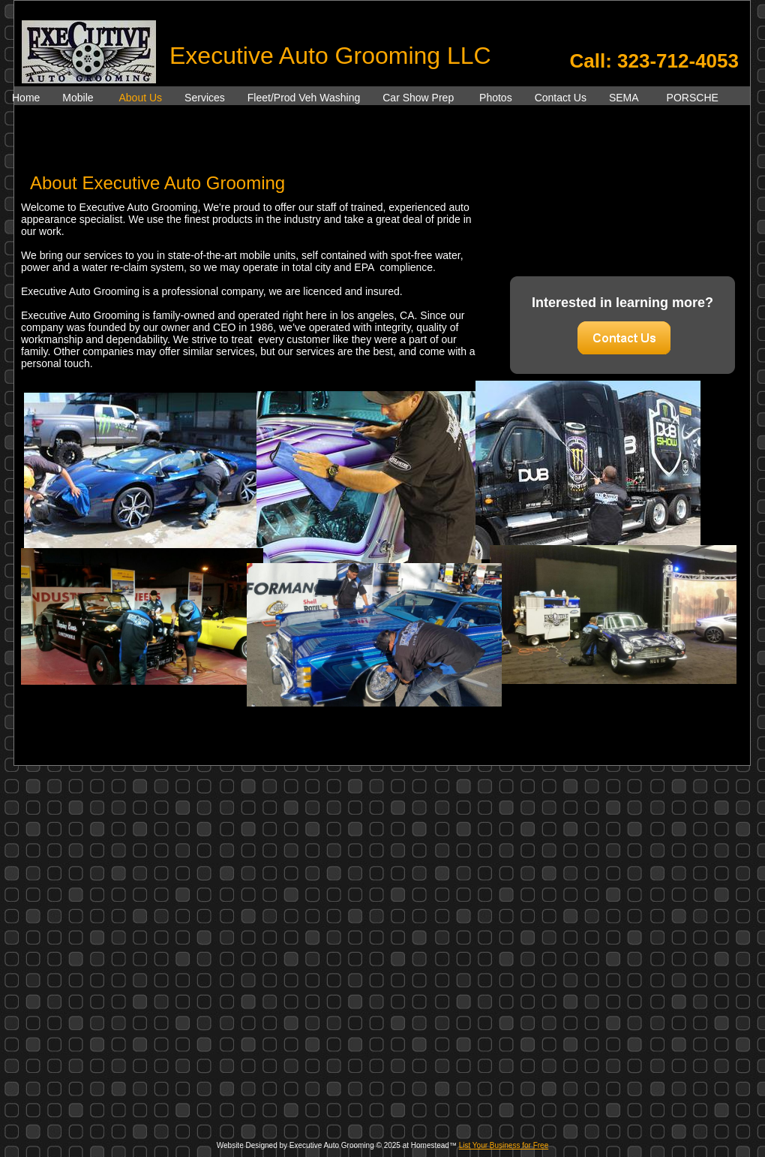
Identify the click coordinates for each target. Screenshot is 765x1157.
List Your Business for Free (504, 1145)
